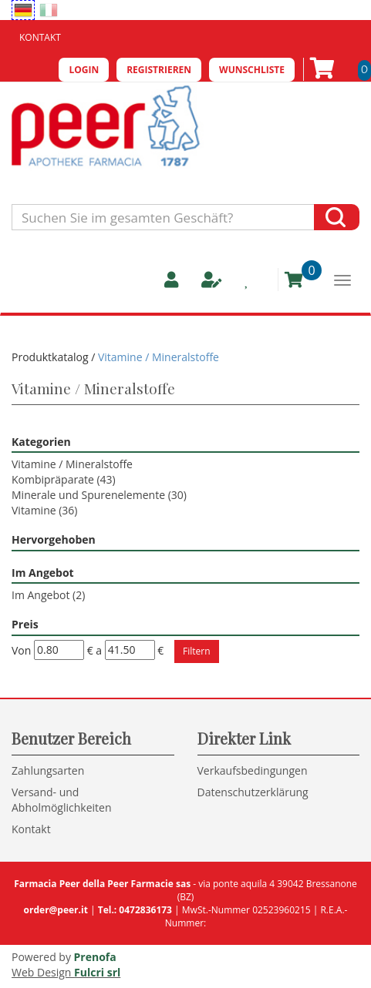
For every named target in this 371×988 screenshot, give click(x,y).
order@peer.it (56, 909)
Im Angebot (48, 595)
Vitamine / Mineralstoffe (72, 464)
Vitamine (45, 510)
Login (84, 69)
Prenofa (95, 956)
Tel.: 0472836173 (135, 909)
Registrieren (158, 69)
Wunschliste (252, 69)
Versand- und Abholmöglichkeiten (62, 800)
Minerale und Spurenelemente (99, 494)
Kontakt (40, 37)
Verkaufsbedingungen (252, 770)
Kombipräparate (64, 479)
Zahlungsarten (48, 770)
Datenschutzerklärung (253, 792)
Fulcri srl (97, 972)
